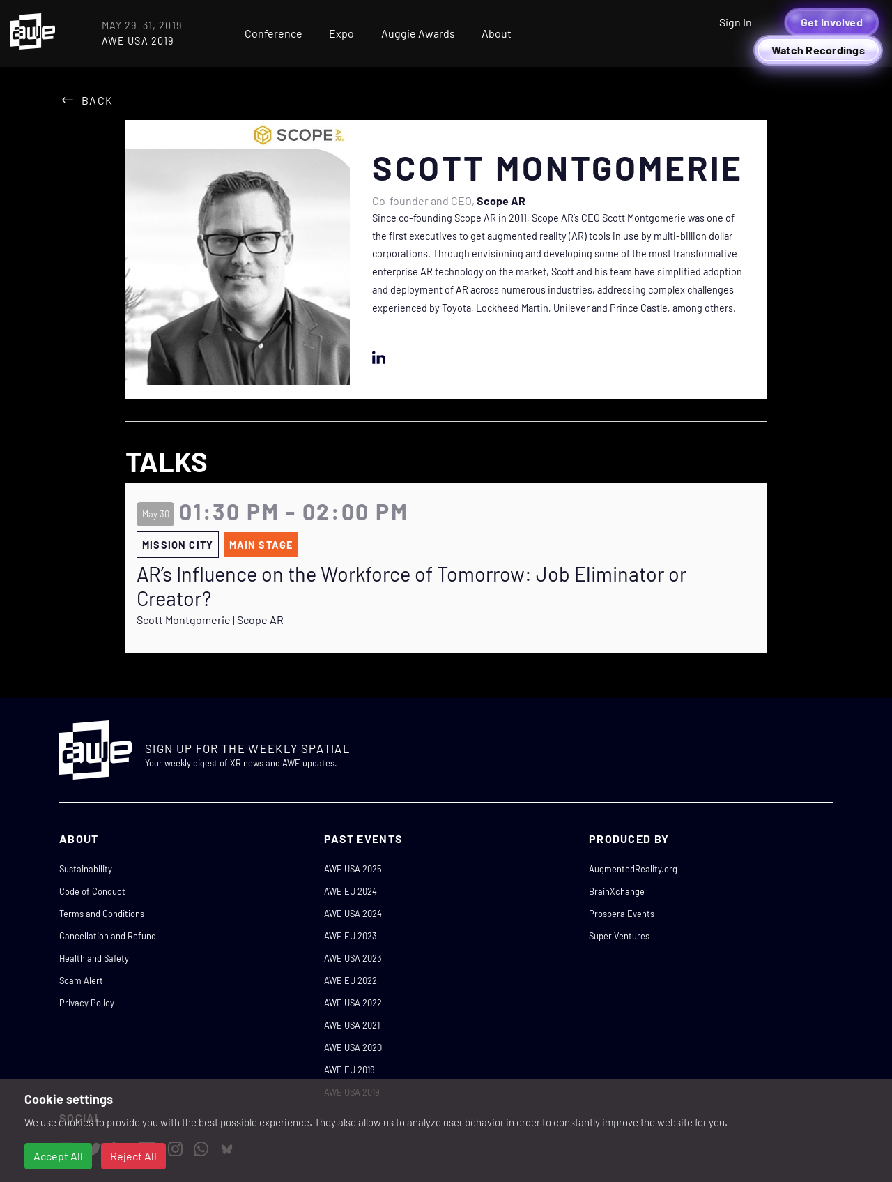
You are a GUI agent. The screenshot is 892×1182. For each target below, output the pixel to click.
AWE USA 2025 (353, 868)
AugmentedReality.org (633, 868)
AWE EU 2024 (350, 891)
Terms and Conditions (101, 913)
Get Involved (832, 22)
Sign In (735, 22)
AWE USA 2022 (353, 1002)
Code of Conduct (92, 891)
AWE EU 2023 (350, 935)
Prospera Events (621, 913)
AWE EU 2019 (349, 1069)
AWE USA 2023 (353, 958)
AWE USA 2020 (353, 1047)
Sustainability (85, 868)
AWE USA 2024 (353, 913)
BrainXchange (617, 891)
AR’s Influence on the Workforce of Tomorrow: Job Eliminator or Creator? (411, 586)
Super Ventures (619, 935)
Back (97, 100)
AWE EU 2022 (350, 980)
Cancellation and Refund (107, 935)
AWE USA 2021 (352, 1025)
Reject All (133, 1155)
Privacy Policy (86, 1002)
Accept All (58, 1155)
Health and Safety (94, 958)
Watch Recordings (818, 49)
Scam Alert (81, 980)
